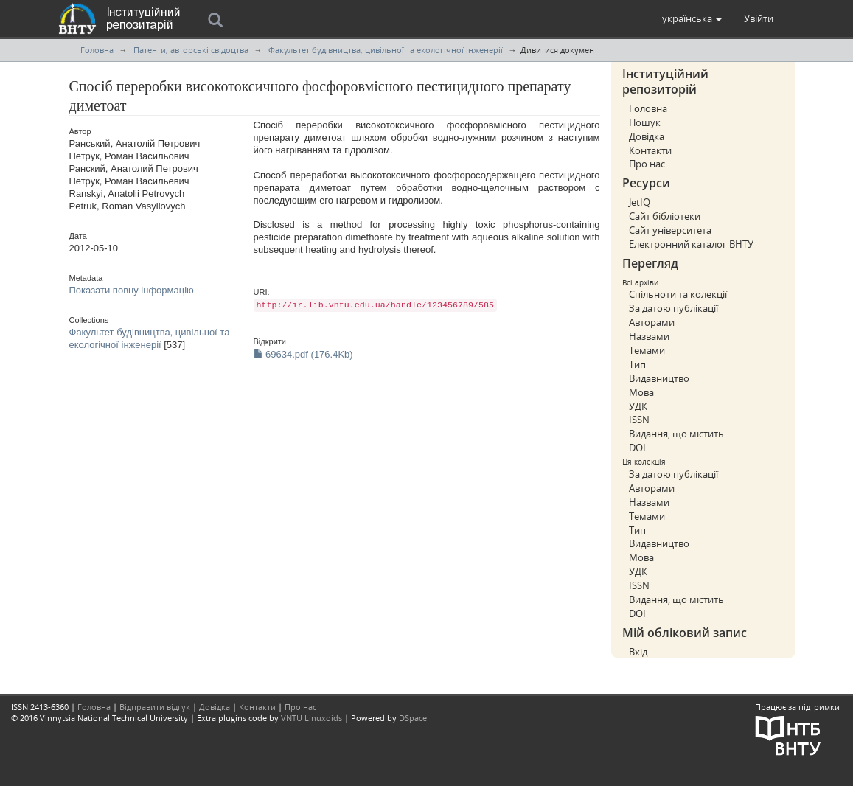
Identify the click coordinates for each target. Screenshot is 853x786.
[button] (692, 18)
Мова (641, 392)
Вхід (638, 651)
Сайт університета (670, 230)
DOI (637, 447)
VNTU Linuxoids (311, 717)
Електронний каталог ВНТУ (691, 244)
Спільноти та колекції (678, 294)
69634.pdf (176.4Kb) (303, 354)
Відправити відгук (154, 706)
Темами (647, 350)
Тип (637, 364)
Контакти (650, 150)
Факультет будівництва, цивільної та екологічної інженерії (385, 49)
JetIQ (639, 202)
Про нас (647, 163)
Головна (97, 49)
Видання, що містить (676, 433)
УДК (638, 406)
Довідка (646, 136)
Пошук (645, 122)
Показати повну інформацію (131, 290)
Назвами (649, 336)
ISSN (639, 419)
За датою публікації (673, 308)
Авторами (652, 322)
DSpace (413, 717)
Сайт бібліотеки (664, 216)
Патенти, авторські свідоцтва (190, 49)
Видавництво (659, 378)
